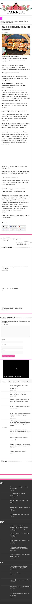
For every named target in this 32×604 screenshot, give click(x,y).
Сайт (3, 350)
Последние (4, 381)
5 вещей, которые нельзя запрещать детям (17, 494)
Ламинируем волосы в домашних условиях (19, 243)
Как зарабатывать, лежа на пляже (13, 376)
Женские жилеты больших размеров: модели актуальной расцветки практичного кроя (19, 527)
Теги (28, 381)
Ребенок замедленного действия (19, 514)
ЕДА (16, 21)
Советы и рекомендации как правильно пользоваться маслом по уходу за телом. (20, 415)
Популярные (12, 381)
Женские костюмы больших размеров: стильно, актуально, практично (19, 548)
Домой (2, 21)
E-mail (4, 344)
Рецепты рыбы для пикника (10, 288)
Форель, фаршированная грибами (12, 308)
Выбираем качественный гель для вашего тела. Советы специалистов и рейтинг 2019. (19, 387)
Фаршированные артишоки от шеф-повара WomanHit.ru (19, 566)
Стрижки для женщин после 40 (18, 451)
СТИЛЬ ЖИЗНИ (9, 21)
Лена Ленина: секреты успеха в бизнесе (12, 239)
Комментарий (5, 324)
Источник (4, 222)
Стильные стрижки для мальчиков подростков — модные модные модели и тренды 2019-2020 (20, 431)
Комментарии (21, 381)
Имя (3, 339)
